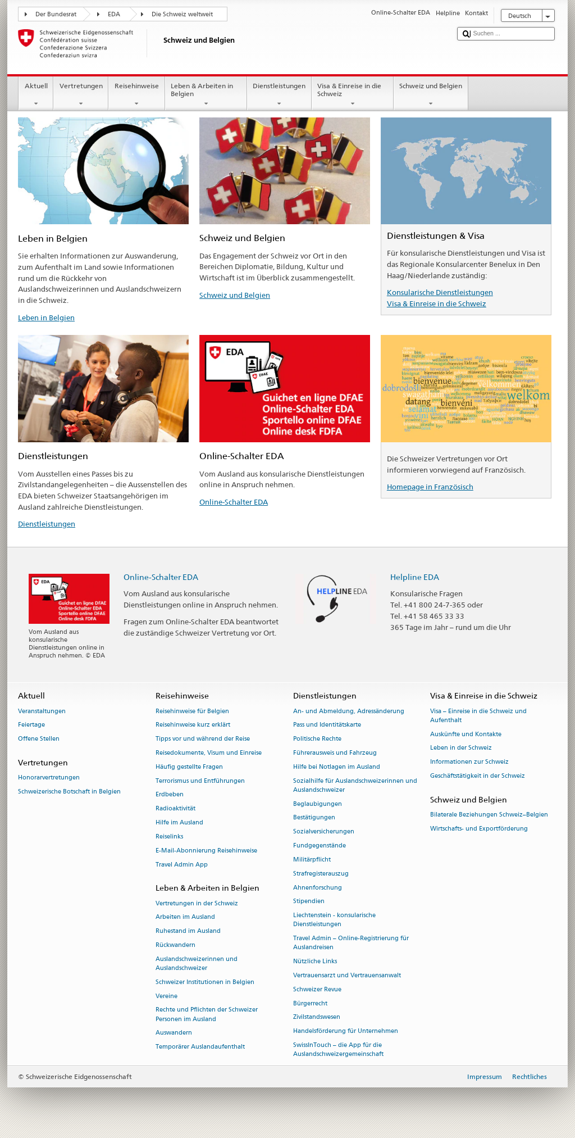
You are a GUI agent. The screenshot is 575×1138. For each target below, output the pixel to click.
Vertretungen (81, 94)
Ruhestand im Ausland (188, 931)
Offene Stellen (39, 739)
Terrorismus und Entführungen (200, 781)
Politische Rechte (317, 739)
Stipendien (309, 901)
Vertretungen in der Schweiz (197, 903)
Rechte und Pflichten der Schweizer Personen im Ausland (207, 1014)
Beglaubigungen (317, 804)
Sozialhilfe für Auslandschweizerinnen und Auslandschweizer (355, 785)
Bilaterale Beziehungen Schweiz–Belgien (489, 814)
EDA (114, 14)
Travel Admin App (182, 864)
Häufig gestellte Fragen (189, 766)
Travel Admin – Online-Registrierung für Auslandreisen (351, 943)
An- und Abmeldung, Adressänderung (348, 711)
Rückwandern (175, 945)
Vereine (166, 996)
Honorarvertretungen (49, 778)
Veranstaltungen (42, 711)
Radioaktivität (175, 809)
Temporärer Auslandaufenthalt (200, 1047)
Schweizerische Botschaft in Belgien (69, 791)
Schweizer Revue (317, 989)
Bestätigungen (314, 818)
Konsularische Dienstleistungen (440, 292)
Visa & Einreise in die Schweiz (352, 94)
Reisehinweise (136, 94)
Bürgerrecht (310, 1003)
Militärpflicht (312, 859)
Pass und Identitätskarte (327, 725)
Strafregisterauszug (321, 873)
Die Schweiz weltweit (182, 14)
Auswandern (174, 1033)
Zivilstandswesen (316, 1017)
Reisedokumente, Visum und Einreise (209, 752)
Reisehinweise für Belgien (192, 711)
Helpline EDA (414, 577)
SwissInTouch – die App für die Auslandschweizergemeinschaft (338, 1049)
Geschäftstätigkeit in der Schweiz (477, 775)
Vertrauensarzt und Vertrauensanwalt (347, 975)
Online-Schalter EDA (233, 501)
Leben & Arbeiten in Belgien (206, 94)
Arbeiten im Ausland (185, 917)
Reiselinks (169, 836)
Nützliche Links (315, 961)
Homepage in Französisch (430, 486)
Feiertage (31, 725)
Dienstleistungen (279, 94)
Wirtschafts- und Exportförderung (479, 828)
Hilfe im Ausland (179, 822)
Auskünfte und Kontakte (465, 734)
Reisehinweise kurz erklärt (193, 725)
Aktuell (36, 94)
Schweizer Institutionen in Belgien (205, 982)
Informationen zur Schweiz (469, 762)
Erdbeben (170, 795)
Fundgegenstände (319, 845)
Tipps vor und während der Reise (203, 739)
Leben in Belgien (46, 317)
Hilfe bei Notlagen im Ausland (336, 766)
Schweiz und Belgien (431, 94)
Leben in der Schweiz (461, 748)
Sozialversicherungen (323, 832)
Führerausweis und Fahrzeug (335, 752)
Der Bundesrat (55, 14)
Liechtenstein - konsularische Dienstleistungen (334, 920)
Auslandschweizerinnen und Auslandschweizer (197, 963)
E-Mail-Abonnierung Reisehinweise (206, 850)
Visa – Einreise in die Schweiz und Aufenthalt (478, 716)
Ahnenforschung (317, 887)
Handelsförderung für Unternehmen (345, 1031)
